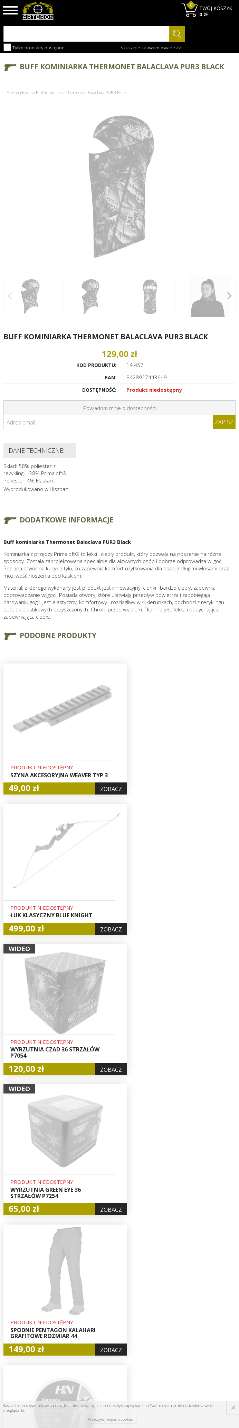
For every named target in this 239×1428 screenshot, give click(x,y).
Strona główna (20, 93)
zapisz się (213, 1320)
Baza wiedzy (77, 1294)
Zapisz (224, 422)
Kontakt (72, 1341)
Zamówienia (117, 1318)
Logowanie (115, 1302)
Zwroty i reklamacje (75, 1330)
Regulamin (75, 1318)
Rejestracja (116, 1310)
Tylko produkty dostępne (34, 47)
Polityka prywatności (117, 1330)
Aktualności (76, 1302)
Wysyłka (72, 1310)
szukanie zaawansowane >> (151, 47)
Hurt (108, 1294)
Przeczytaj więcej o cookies (110, 1419)
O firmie (72, 1286)
